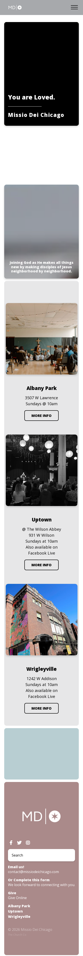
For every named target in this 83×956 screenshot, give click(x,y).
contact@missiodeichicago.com (33, 871)
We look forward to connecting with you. (41, 884)
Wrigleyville (19, 916)
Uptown (15, 911)
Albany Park (19, 906)
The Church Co (17, 935)
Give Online (17, 897)
